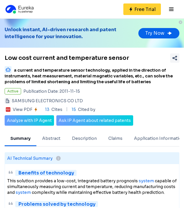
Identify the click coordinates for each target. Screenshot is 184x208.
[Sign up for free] (142, 9)
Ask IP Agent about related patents (95, 120)
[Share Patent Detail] (174, 58)
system (146, 180)
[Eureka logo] (19, 9)
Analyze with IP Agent (29, 120)
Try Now (158, 33)
